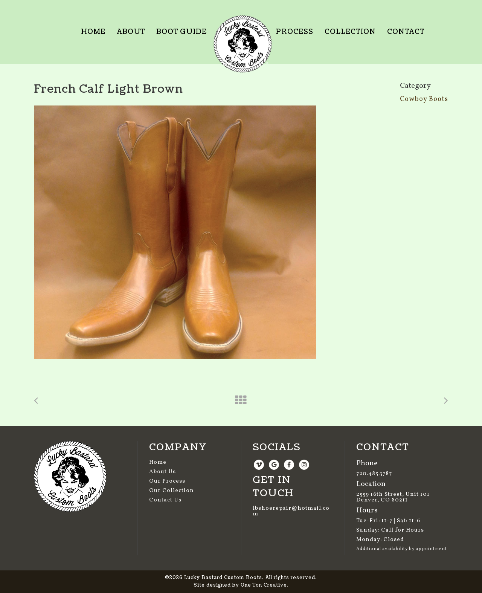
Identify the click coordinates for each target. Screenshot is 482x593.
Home (157, 462)
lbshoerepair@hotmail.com (291, 511)
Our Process (167, 481)
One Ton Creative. (265, 585)
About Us (162, 472)
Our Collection (171, 491)
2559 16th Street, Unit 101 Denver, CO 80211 (393, 497)
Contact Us (165, 500)
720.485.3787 (374, 474)
